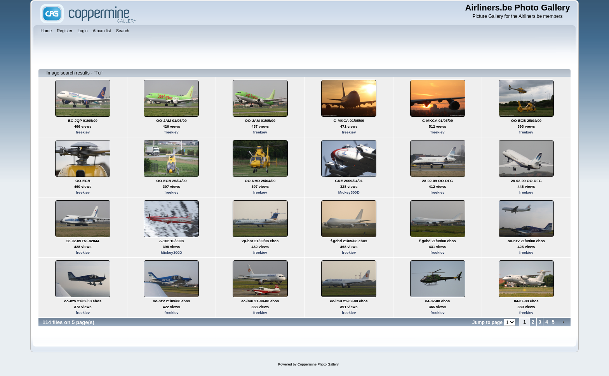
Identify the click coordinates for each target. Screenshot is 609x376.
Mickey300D (349, 192)
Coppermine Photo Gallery (318, 364)
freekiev (83, 132)
